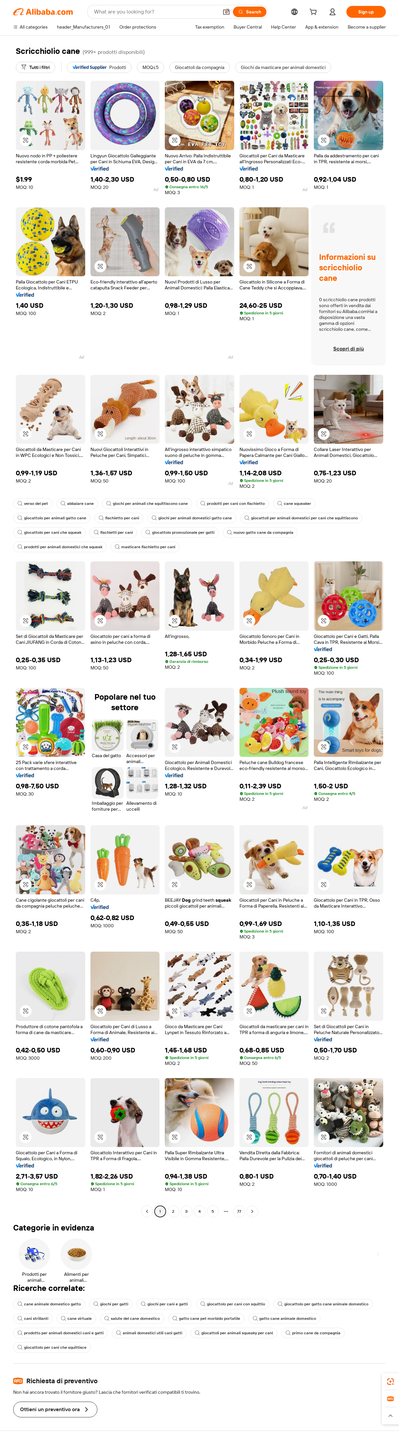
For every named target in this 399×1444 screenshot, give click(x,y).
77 (239, 1211)
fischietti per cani (113, 532)
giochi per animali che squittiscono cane (147, 503)
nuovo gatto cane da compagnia (260, 532)
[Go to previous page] (147, 1211)
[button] (226, 12)
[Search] (249, 12)
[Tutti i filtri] (35, 67)
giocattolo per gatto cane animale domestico (323, 1304)
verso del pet (32, 503)
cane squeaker (294, 503)
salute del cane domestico (132, 1318)
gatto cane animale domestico (284, 1318)
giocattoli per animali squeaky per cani (234, 1333)
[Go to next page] (252, 1211)
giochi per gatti (110, 1304)
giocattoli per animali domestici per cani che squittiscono (301, 518)
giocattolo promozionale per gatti (179, 532)
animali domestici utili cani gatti (149, 1333)
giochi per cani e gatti (164, 1304)
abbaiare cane (77, 503)
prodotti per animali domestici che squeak (59, 547)
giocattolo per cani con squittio (232, 1304)
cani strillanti (32, 1318)
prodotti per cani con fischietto (232, 503)
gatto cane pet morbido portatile (206, 1318)
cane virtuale (76, 1318)
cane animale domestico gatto (49, 1304)
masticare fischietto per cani (145, 547)
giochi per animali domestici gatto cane (192, 518)
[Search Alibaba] (155, 11)
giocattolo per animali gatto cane (51, 518)
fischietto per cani (119, 518)
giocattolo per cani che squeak (49, 532)
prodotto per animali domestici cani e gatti (60, 1333)
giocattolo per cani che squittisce (52, 1347)
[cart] (314, 12)
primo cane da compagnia (313, 1333)
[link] (390, 1381)
